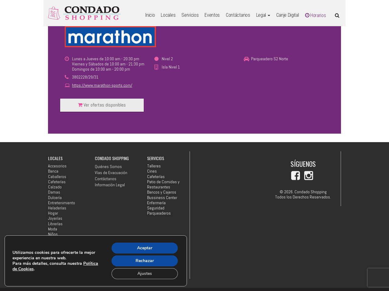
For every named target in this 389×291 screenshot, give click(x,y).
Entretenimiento (61, 202)
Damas (54, 192)
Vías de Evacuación (111, 172)
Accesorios (57, 166)
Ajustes (144, 273)
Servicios (189, 15)
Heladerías (57, 208)
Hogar (53, 213)
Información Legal (110, 185)
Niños (53, 234)
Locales (168, 15)
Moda (52, 229)
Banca (53, 171)
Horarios (315, 15)
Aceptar (144, 248)
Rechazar (145, 261)
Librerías (55, 223)
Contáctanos (238, 15)
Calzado (55, 187)
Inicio (150, 15)
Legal (263, 15)
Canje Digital (287, 15)
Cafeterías (57, 181)
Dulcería (55, 197)
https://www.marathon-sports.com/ (102, 85)
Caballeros (57, 176)
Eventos (212, 15)
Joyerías (55, 218)
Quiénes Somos (108, 166)
